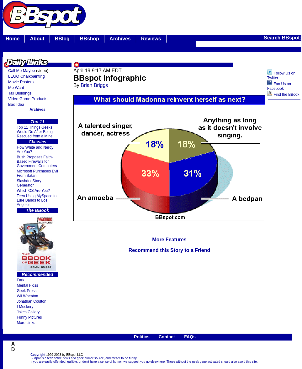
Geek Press (27, 291)
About (37, 38)
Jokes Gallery (28, 312)
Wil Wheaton (27, 296)
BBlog (62, 38)
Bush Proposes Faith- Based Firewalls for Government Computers (37, 161)
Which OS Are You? (33, 190)
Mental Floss (27, 285)
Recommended (37, 274)
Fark (20, 280)
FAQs (190, 336)
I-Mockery (25, 307)
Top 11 (37, 121)
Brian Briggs (94, 85)
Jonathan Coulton (31, 301)
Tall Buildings (20, 93)
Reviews (151, 38)
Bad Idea (16, 104)
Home (12, 38)
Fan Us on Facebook (279, 86)
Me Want (16, 87)
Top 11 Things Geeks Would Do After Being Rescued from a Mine (35, 131)
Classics (37, 141)
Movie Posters (21, 81)
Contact (167, 336)
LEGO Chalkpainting (26, 76)
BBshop (89, 38)
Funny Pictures (29, 317)
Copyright (37, 354)
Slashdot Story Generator (29, 183)
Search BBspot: (282, 37)
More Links (26, 322)
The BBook (37, 210)
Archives (120, 38)
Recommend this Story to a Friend (169, 250)
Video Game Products (27, 98)
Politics (142, 336)
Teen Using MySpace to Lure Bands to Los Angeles (37, 200)
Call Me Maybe (21, 70)
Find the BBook (286, 94)
